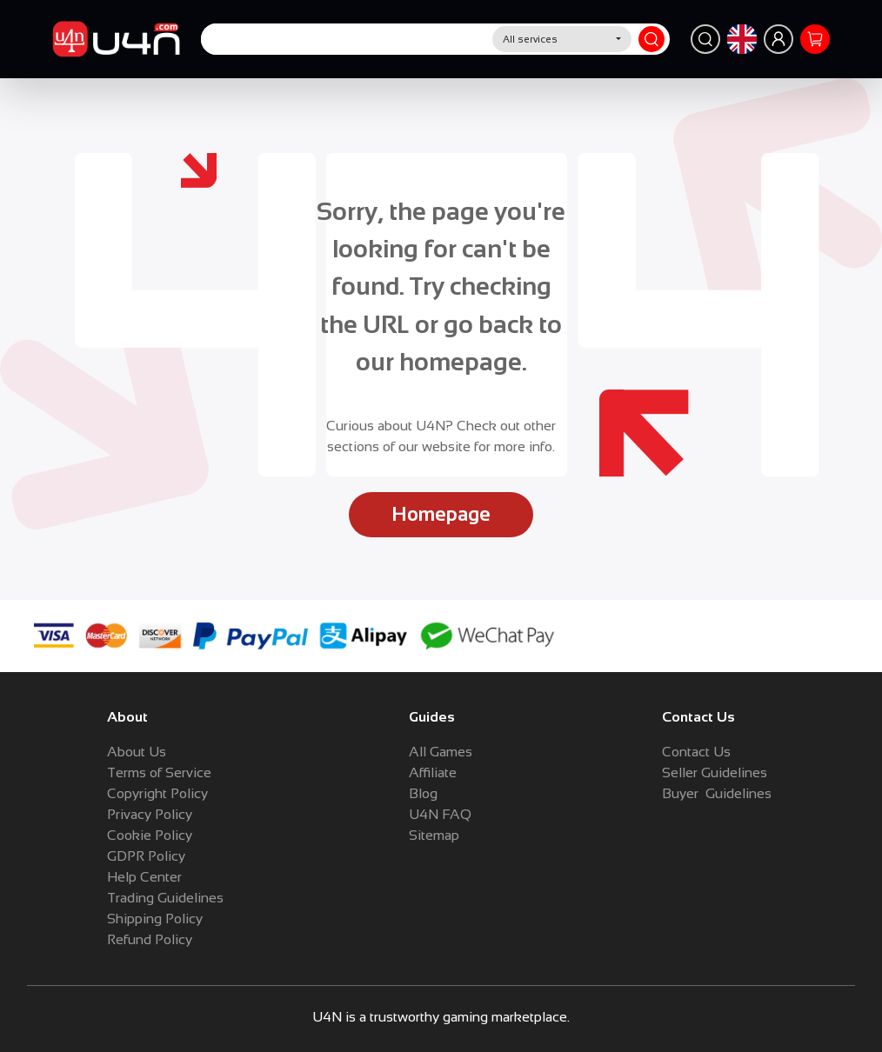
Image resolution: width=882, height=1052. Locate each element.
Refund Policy (149, 939)
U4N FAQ (440, 814)
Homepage (441, 514)
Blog (423, 793)
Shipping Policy (155, 918)
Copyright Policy (157, 793)
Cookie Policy (149, 835)
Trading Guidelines (165, 897)
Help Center (144, 876)
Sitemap (434, 835)
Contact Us (696, 751)
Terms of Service (159, 772)
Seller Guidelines (714, 772)
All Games (440, 751)
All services (530, 39)
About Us (136, 751)
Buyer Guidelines (717, 793)
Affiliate (433, 772)
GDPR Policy (146, 856)
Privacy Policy (149, 814)
